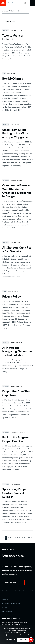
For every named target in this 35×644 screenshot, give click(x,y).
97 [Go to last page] (29, 538)
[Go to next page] (31, 538)
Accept (23, 640)
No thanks (10, 640)
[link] (13, 582)
